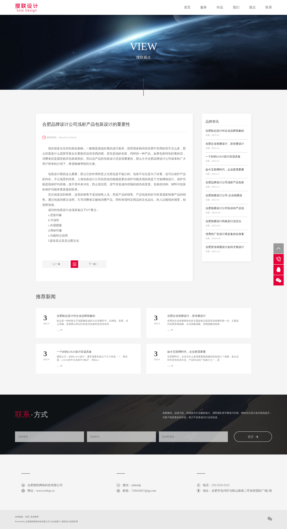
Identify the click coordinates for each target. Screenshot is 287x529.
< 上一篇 (55, 264)
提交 (253, 442)
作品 (220, 7)
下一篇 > (93, 264)
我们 (236, 7)
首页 (187, 7)
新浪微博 (35, 517)
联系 (268, 7)
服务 (203, 7)
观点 (252, 7)
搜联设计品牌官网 (70, 521)
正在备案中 (55, 521)
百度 (27, 517)
